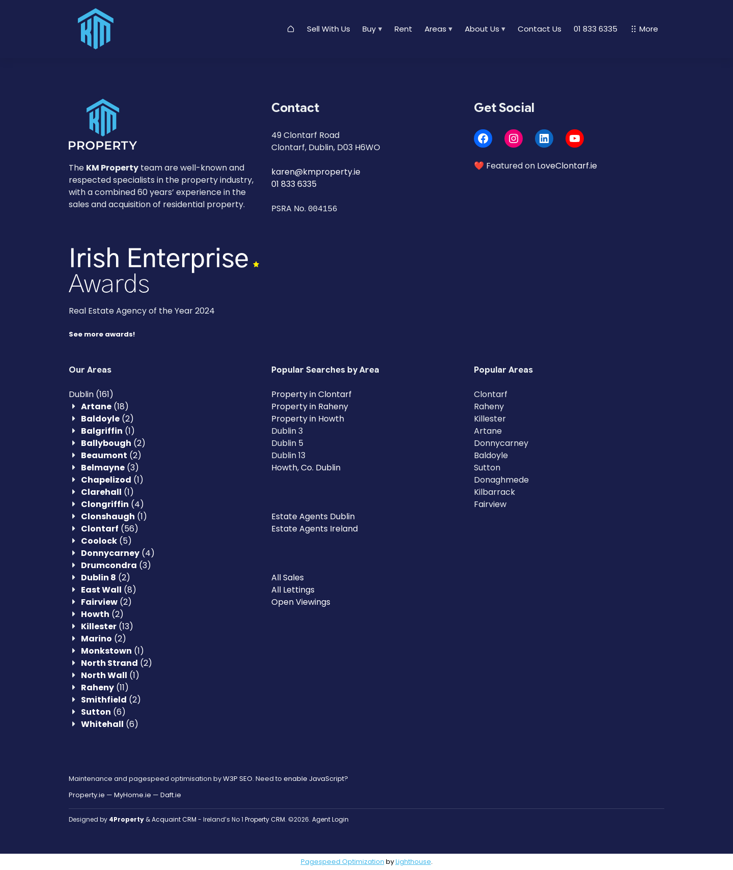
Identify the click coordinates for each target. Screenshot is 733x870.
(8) (108, 590)
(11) (105, 687)
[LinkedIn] (544, 138)
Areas (435, 28)
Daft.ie (170, 795)
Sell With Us (328, 28)
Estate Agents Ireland (314, 529)
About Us (482, 28)
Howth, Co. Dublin (306, 467)
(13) (107, 626)
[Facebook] (483, 138)
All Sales (287, 577)
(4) (112, 504)
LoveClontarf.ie (567, 166)
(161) (91, 394)
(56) (109, 529)
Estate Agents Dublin (313, 516)
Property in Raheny (309, 406)
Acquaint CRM (174, 819)
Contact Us (539, 28)
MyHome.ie (132, 795)
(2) (107, 419)
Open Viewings (300, 602)
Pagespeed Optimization (342, 861)
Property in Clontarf (311, 394)
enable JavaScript (314, 778)
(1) (108, 431)
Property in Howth (307, 419)
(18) (105, 406)
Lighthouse (413, 861)
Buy (369, 28)
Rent (403, 28)
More (644, 28)
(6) (103, 712)
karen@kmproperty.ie (315, 172)
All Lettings (293, 590)
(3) (110, 467)
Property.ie (87, 795)
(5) (106, 541)
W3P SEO (237, 778)
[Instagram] (513, 138)
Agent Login (330, 819)
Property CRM (265, 819)
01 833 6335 (595, 28)
